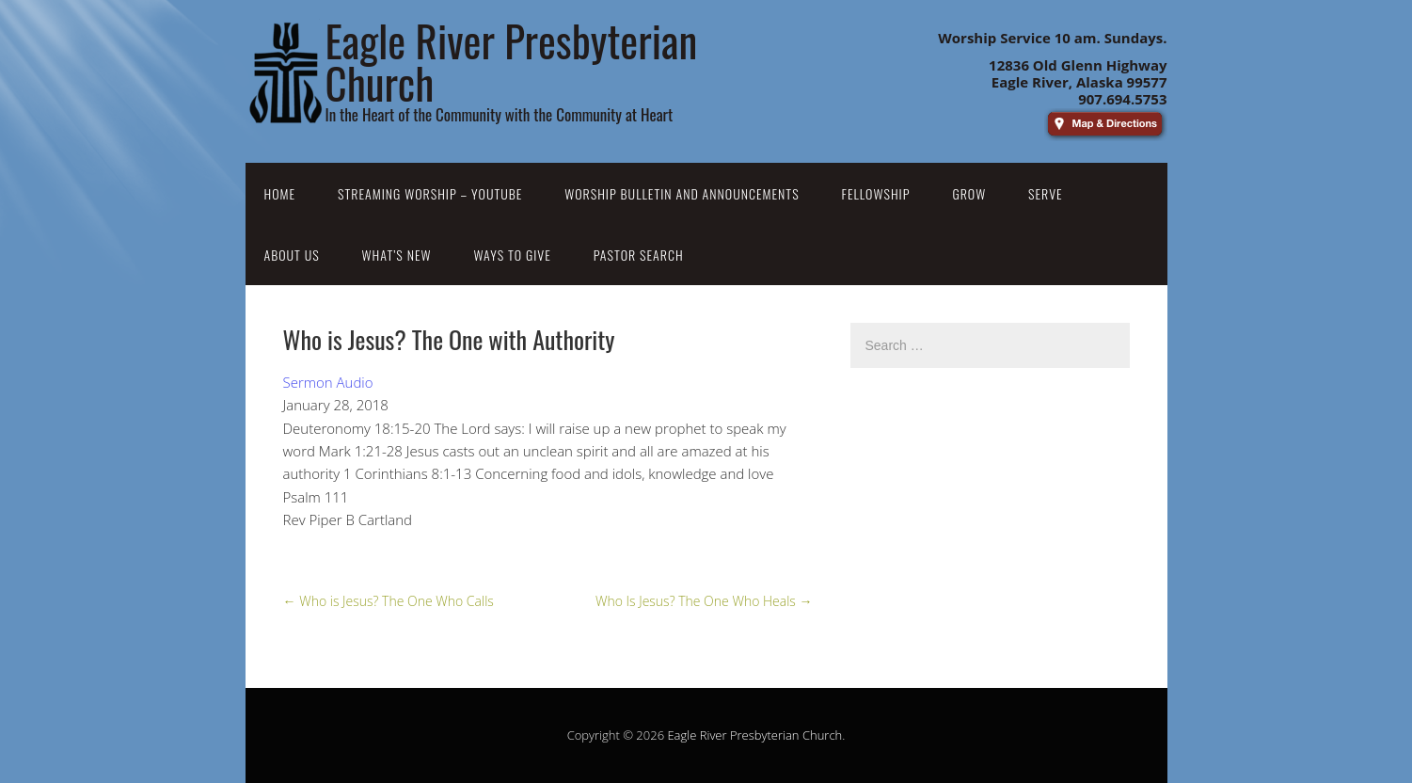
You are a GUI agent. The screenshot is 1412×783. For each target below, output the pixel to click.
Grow (969, 193)
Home (280, 193)
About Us (292, 254)
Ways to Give (511, 254)
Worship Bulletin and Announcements (681, 193)
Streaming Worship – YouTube (430, 193)
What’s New (397, 254)
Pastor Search (639, 254)
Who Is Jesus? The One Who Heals (704, 601)
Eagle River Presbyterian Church (754, 735)
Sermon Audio (328, 382)
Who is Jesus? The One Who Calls (388, 601)
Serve (1045, 193)
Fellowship (876, 193)
